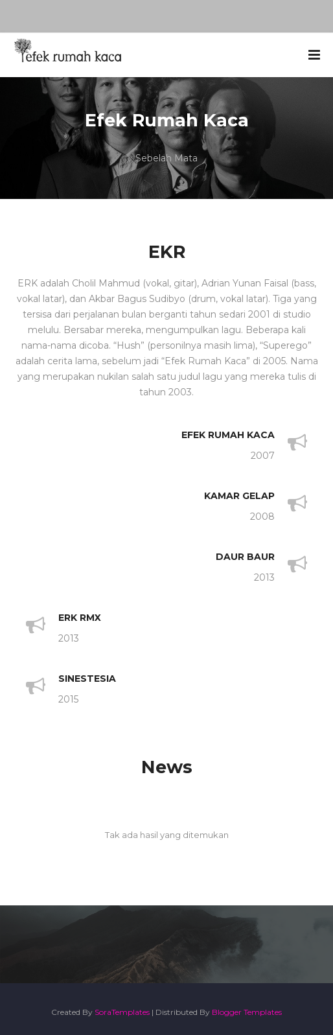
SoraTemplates (122, 1012)
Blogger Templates (247, 1012)
